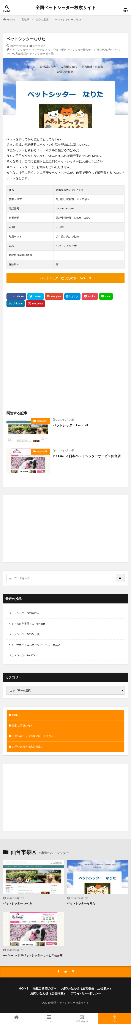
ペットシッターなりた (68, 19)
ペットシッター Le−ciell (70, 425)
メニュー (49, 1018)
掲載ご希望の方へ (22, 725)
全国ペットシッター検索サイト (65, 7)
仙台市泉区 (42, 19)
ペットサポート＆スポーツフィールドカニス (34, 644)
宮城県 (25, 19)
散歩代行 (102, 49)
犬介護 (19, 53)
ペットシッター (19, 49)
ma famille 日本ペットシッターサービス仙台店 (87, 456)
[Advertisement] (65, 356)
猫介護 (50, 53)
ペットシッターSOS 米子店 (24, 634)
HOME (11, 19)
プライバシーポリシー (86, 993)
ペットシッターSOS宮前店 (24, 613)
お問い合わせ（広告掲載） (27, 746)
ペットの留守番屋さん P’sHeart (27, 623)
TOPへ (114, 1018)
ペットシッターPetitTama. (24, 655)
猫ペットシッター (34, 53)
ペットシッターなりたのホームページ (65, 278)
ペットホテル (36, 49)
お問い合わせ (82, 1018)
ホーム (16, 1018)
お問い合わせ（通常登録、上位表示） (34, 736)
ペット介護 (52, 49)
